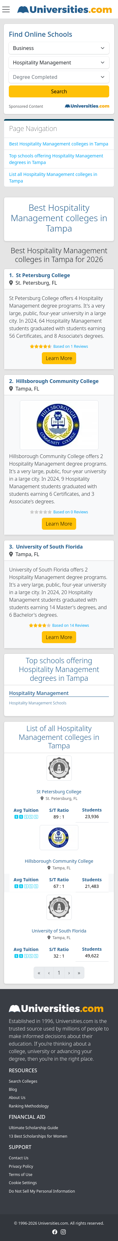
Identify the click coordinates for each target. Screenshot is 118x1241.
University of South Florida (49, 546)
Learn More (59, 358)
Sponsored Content (26, 106)
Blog (13, 1089)
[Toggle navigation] (6, 9)
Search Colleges (23, 1081)
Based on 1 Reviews (70, 346)
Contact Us (18, 1158)
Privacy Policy (21, 1166)
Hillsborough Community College (57, 381)
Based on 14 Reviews (70, 625)
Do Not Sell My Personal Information (42, 1191)
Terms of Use (20, 1174)
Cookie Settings (23, 1182)
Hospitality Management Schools (37, 703)
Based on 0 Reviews (70, 512)
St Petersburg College (43, 275)
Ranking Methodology (29, 1106)
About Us (17, 1097)
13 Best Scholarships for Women (38, 1136)
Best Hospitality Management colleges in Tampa (58, 144)
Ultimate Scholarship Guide (33, 1127)
